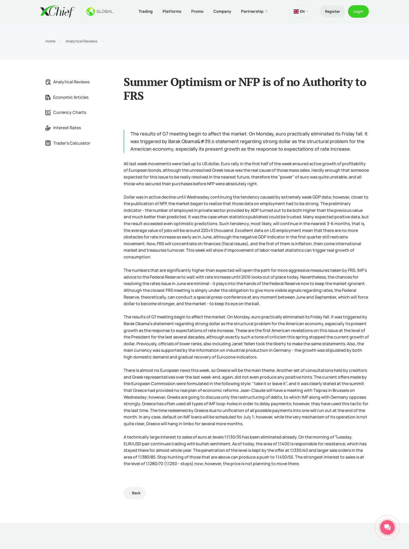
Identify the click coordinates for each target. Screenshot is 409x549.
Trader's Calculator (68, 143)
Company (222, 11)
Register (332, 11)
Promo (197, 11)
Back (136, 492)
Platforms (172, 11)
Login (358, 11)
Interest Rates (63, 128)
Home (50, 41)
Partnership (252, 11)
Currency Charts (65, 112)
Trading (146, 11)
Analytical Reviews (81, 41)
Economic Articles (66, 97)
